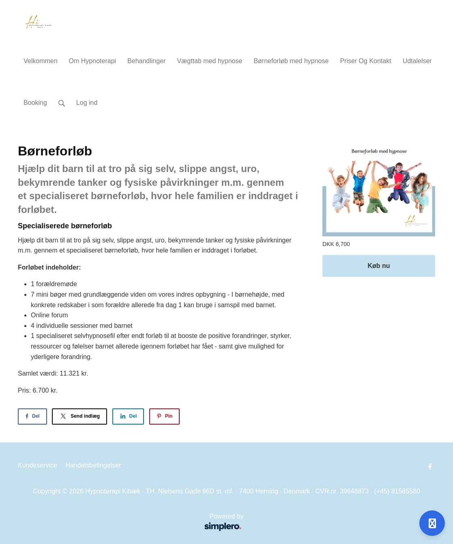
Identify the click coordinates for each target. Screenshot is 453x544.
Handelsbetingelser (93, 465)
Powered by (133, 523)
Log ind (87, 102)
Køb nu (378, 265)
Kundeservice (37, 465)
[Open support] (432, 523)
